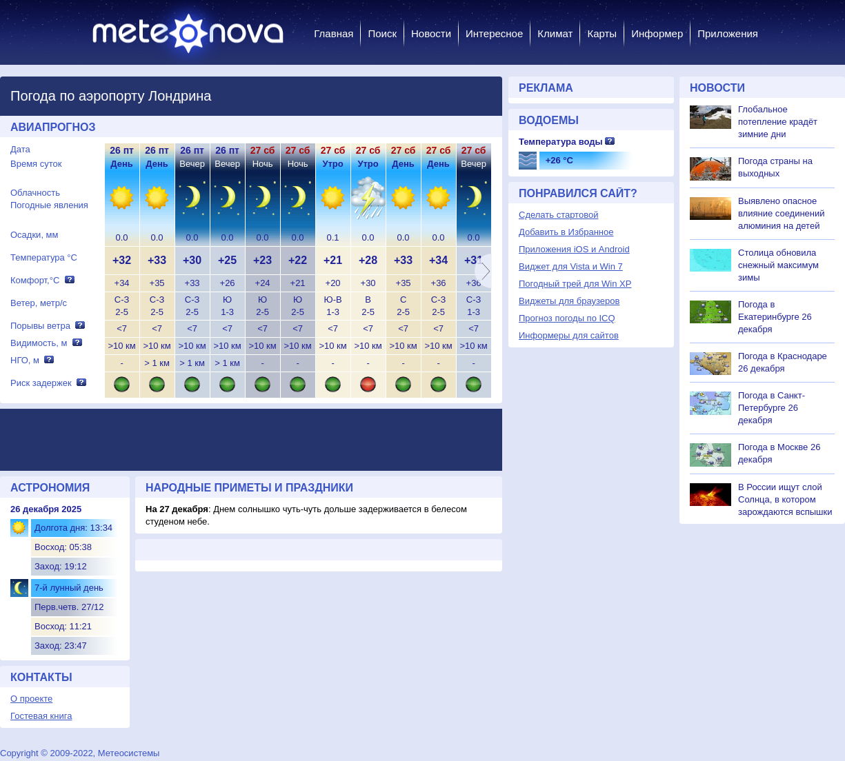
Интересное (494, 33)
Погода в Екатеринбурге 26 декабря (775, 316)
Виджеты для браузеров (569, 301)
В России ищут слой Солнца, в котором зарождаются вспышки (785, 499)
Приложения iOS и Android (574, 249)
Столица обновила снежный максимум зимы (778, 265)
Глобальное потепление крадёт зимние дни (777, 121)
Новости (431, 33)
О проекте (31, 698)
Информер (657, 33)
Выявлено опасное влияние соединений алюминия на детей (781, 213)
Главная (333, 33)
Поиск (382, 33)
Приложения (727, 33)
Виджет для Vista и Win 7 (571, 266)
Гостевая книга (41, 716)
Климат (555, 33)
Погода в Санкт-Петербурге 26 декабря (771, 407)
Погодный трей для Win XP (575, 283)
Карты (602, 33)
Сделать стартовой (558, 215)
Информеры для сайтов (569, 335)
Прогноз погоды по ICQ (567, 318)
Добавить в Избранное (566, 232)
